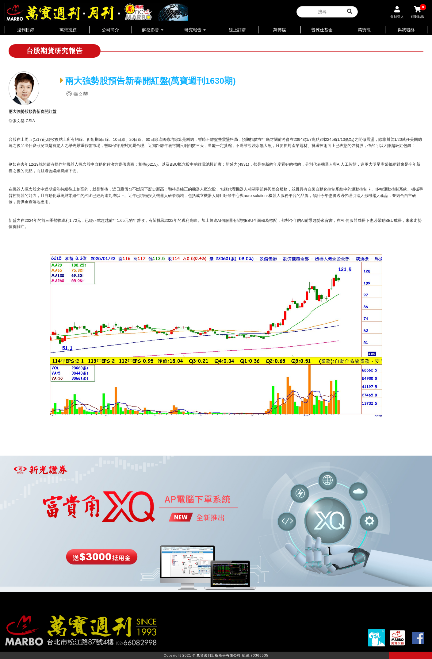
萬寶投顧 (68, 29)
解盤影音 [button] (152, 29)
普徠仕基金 (322, 29)
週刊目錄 (25, 29)
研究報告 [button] (195, 29)
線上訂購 (237, 29)
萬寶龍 (364, 29)
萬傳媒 (279, 29)
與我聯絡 (406, 29)
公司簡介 (110, 29)
